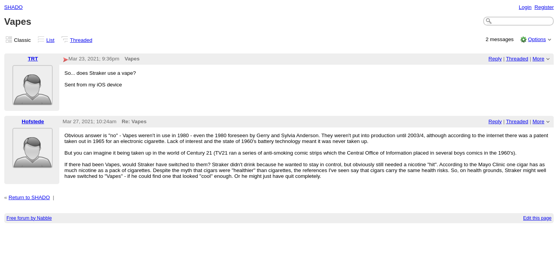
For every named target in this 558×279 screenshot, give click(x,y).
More (538, 59)
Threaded (81, 40)
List (50, 40)
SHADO (13, 7)
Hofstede (33, 121)
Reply (495, 59)
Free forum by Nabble (29, 218)
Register (544, 7)
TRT (33, 59)
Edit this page (537, 218)
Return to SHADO (29, 197)
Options (537, 39)
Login (525, 7)
